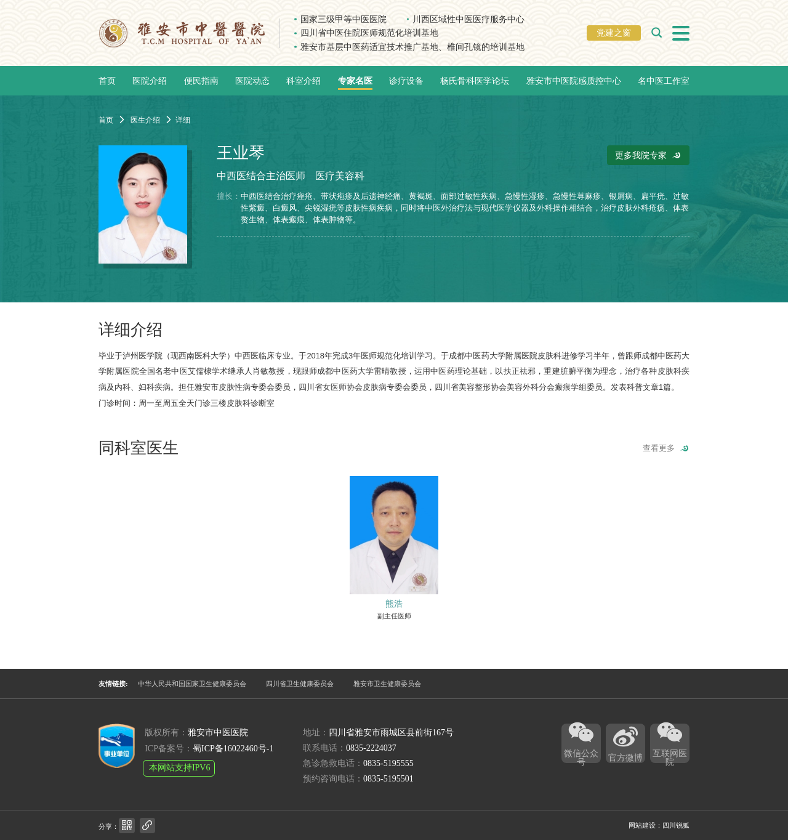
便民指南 (201, 81)
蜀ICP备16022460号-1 (233, 748)
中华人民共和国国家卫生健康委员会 (192, 683)
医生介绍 (145, 120)
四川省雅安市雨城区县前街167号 (391, 732)
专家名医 (355, 81)
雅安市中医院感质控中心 (573, 81)
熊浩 (394, 603)
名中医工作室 (664, 81)
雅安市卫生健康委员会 (387, 683)
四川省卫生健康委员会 (300, 683)
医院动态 (252, 81)
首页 (107, 81)
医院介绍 (149, 81)
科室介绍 (303, 81)
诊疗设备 (406, 81)
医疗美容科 (339, 176)
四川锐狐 (676, 825)
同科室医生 (138, 448)
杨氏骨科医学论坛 (474, 81)
